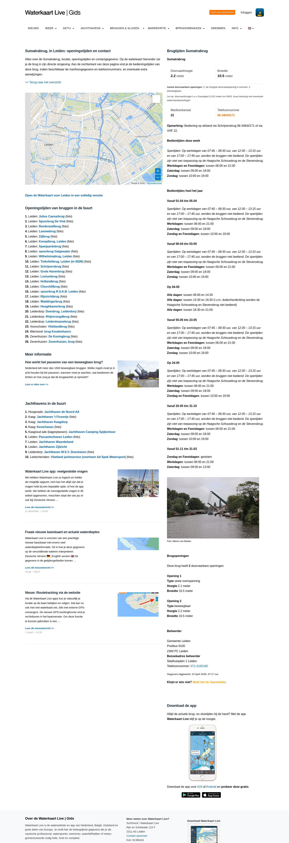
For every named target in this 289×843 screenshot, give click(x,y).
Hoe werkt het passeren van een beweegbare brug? (64, 362)
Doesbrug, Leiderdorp (61, 311)
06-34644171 (226, 115)
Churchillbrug (50, 286)
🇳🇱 (251, 28)
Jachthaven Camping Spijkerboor (92, 431)
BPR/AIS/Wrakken (190, 28)
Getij (68, 28)
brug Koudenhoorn (57, 331)
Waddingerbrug (51, 301)
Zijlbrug (44, 236)
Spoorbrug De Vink (52, 221)
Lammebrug (47, 231)
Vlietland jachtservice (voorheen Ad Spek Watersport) (88, 457)
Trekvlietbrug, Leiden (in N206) (62, 261)
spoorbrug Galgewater (54, 251)
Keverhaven (45, 427)
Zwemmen (218, 28)
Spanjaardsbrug (50, 246)
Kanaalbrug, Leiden (52, 241)
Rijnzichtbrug (50, 296)
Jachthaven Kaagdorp (52, 422)
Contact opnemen (136, 835)
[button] (156, 99)
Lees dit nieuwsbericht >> (39, 507)
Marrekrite (158, 28)
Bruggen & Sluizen (124, 28)
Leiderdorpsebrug (58, 321)
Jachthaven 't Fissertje (53, 416)
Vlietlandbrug (57, 326)
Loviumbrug (49, 276)
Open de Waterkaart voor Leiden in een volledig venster (64, 195)
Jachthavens (92, 28)
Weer (51, 28)
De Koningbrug (59, 336)
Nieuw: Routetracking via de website (52, 592)
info (237, 28)
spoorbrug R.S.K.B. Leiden (59, 291)
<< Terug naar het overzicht (43, 82)
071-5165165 (199, 666)
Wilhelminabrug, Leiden (55, 256)
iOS (199, 786)
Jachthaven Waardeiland (56, 441)
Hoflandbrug (49, 281)
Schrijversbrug (51, 266)
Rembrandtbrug (50, 226)
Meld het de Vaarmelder (209, 682)
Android (211, 786)
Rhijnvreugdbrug (57, 316)
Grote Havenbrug (53, 271)
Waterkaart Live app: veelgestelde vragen (56, 471)
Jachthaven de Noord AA (61, 411)
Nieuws (33, 28)
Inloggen (246, 12)
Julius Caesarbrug (52, 216)
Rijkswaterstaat (154, 183)
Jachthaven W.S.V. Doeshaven (65, 452)
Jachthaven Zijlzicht (53, 446)
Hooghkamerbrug (53, 306)
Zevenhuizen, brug (61, 341)
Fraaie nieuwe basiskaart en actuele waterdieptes (62, 532)
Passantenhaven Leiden (55, 436)
